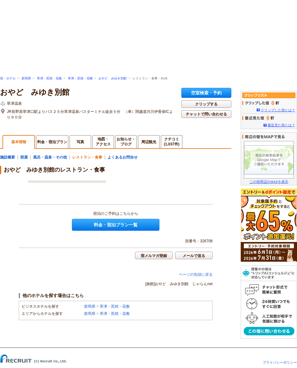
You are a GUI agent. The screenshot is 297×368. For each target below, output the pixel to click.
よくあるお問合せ (123, 157)
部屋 (24, 157)
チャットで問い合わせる (206, 114)
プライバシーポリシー (280, 362)
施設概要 (7, 157)
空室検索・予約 (206, 92)
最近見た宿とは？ (281, 125)
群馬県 (26, 78)
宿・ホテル (8, 78)
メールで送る (194, 256)
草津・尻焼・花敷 (49, 78)
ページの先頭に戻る (196, 274)
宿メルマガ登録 (154, 256)
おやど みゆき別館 (112, 78)
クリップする (206, 104)
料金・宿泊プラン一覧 (116, 224)
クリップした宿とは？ (278, 110)
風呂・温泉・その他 (50, 157)
